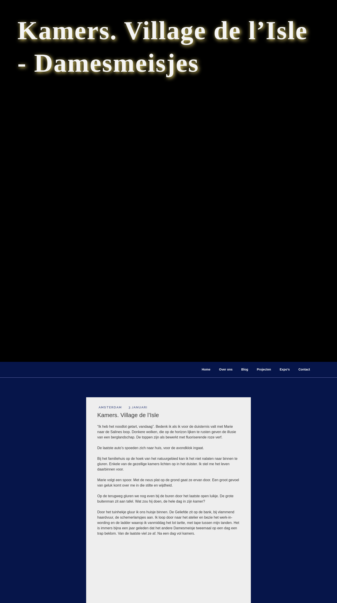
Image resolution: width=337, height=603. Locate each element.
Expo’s (285, 369)
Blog (244, 369)
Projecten (264, 369)
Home (206, 369)
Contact (304, 369)
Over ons (226, 369)
